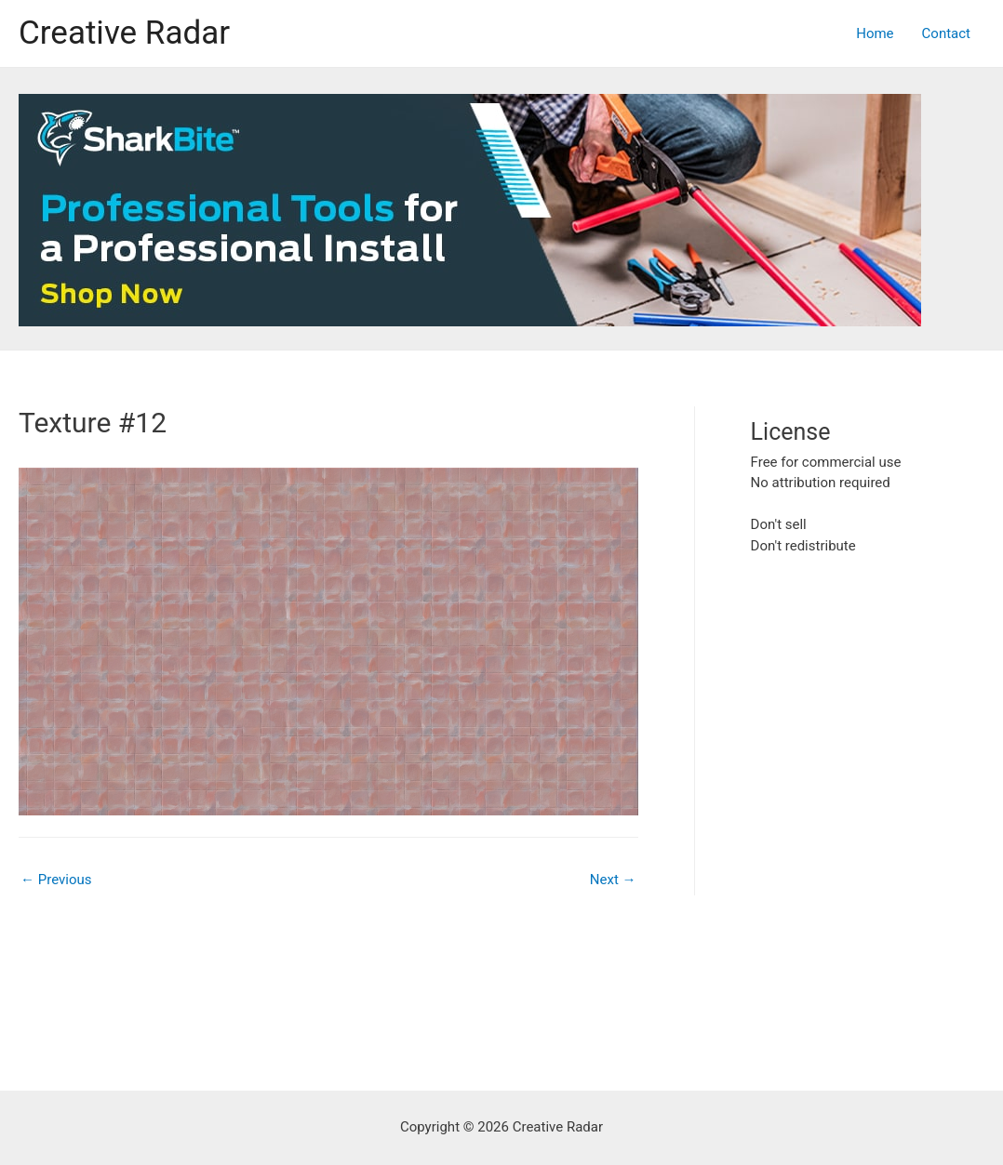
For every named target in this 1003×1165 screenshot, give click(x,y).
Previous (55, 879)
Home (874, 33)
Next (613, 879)
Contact (946, 33)
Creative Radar (124, 33)
